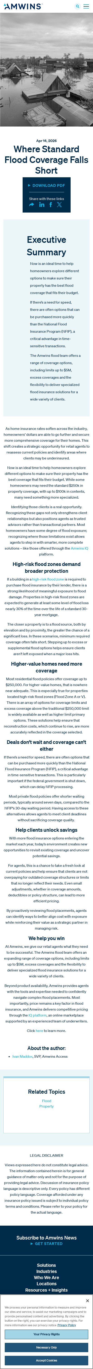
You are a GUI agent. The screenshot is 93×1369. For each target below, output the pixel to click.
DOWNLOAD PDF (49, 185)
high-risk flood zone (48, 579)
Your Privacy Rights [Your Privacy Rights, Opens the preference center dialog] (46, 1334)
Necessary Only (46, 1347)
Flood (46, 1100)
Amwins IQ (79, 548)
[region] (46, 1331)
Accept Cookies (46, 1360)
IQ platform (38, 1015)
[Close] (88, 1301)
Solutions (46, 1265)
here (39, 1030)
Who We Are (46, 1277)
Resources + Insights (46, 1290)
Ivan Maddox (22, 1056)
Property (46, 1106)
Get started (49, 1243)
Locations (47, 1283)
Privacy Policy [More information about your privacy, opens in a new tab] (66, 1325)
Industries (46, 1271)
